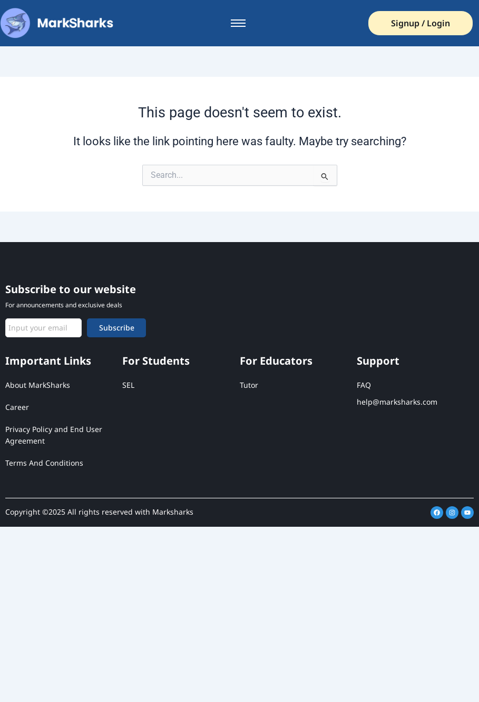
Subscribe (116, 328)
